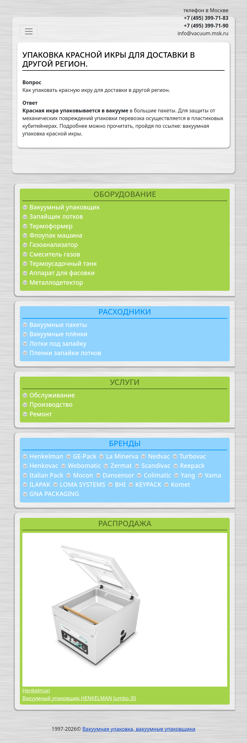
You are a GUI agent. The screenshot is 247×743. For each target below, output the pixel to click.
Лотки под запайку (57, 343)
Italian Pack (46, 475)
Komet (180, 484)
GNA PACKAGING (54, 493)
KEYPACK (148, 484)
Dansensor (118, 475)
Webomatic (84, 465)
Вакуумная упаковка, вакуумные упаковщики (138, 728)
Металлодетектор (56, 282)
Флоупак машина (56, 235)
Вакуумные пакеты (58, 324)
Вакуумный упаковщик (64, 207)
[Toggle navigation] (29, 31)
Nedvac (159, 456)
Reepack (192, 465)
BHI (120, 484)
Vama (213, 475)
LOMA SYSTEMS (82, 484)
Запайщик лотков (56, 216)
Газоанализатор (53, 244)
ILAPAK (39, 484)
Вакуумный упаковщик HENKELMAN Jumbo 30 (79, 698)
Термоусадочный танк (63, 263)
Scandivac (156, 465)
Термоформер (51, 226)
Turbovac (192, 456)
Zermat (121, 465)
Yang (188, 475)
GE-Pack (85, 456)
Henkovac (43, 465)
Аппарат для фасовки (62, 272)
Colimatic (157, 475)
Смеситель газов (54, 254)
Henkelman (46, 456)
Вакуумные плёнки (58, 334)
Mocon (83, 475)
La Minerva (122, 456)
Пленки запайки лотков (65, 352)
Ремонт (40, 414)
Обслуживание (52, 395)
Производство (51, 404)
